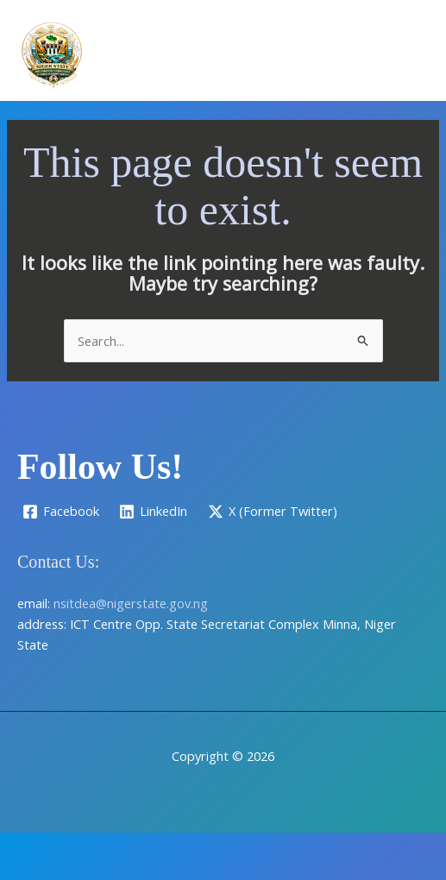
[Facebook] (60, 511)
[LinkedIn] (154, 511)
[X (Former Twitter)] (272, 511)
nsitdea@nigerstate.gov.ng (130, 603)
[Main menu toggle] (411, 54)
